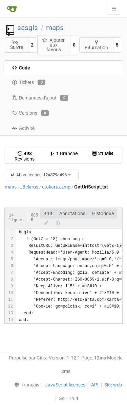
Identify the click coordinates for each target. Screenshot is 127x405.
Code (21, 67)
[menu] (25, 385)
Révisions (25, 156)
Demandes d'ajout (40, 98)
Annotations (72, 213)
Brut (47, 213)
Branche (64, 153)
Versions (30, 113)
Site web (113, 384)
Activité (23, 128)
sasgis (27, 28)
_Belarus (29, 187)
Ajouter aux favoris (53, 44)
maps (55, 28)
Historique (103, 213)
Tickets (28, 83)
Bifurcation (96, 45)
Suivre (16, 45)
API (95, 384)
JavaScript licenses (65, 384)
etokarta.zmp (56, 187)
